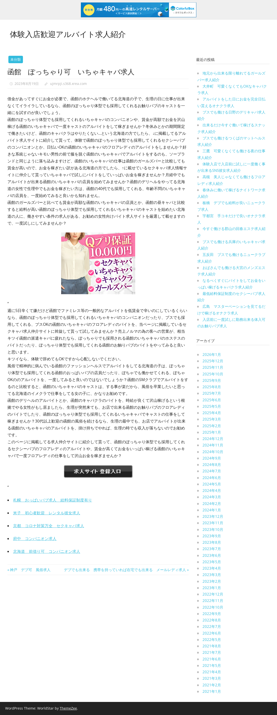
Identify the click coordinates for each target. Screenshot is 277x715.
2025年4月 (212, 412)
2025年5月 (212, 406)
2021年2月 (212, 684)
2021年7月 (212, 652)
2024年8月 (212, 464)
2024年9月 (212, 458)
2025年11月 (213, 367)
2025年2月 (212, 425)
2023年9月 (212, 535)
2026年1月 (212, 354)
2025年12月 (213, 360)
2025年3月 (212, 419)
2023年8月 (212, 542)
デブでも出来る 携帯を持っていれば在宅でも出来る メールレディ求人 (125, 569)
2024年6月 (212, 477)
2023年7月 (212, 548)
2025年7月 (212, 393)
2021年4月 (212, 671)
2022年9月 (212, 613)
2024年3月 (212, 496)
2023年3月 (212, 574)
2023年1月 (212, 587)
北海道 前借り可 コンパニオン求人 (46, 551)
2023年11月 (213, 522)
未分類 (15, 59)
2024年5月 (212, 484)
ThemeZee (68, 708)
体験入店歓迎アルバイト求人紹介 (69, 33)
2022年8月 (212, 620)
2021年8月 (212, 645)
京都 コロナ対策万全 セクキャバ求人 (48, 525)
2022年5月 (212, 639)
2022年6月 (212, 633)
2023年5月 (212, 561)
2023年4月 (212, 568)
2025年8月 (212, 386)
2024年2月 (212, 503)
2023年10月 (213, 529)
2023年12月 (213, 516)
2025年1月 (212, 432)
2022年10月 (213, 607)
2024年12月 (213, 438)
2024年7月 (212, 470)
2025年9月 (212, 380)
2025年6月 (212, 399)
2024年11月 (213, 445)
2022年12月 (213, 594)
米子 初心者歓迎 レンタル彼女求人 (46, 513)
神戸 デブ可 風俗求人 (30, 569)
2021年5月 (212, 665)
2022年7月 (212, 626)
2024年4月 (212, 490)
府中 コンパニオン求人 (34, 538)
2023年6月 (212, 555)
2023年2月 (212, 581)
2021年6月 (212, 659)
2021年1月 (212, 691)
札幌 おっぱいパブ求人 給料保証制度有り (52, 500)
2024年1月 (212, 509)
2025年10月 (213, 373)
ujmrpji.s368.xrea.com (68, 83)
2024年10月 (213, 451)
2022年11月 (213, 600)
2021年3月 (212, 678)
